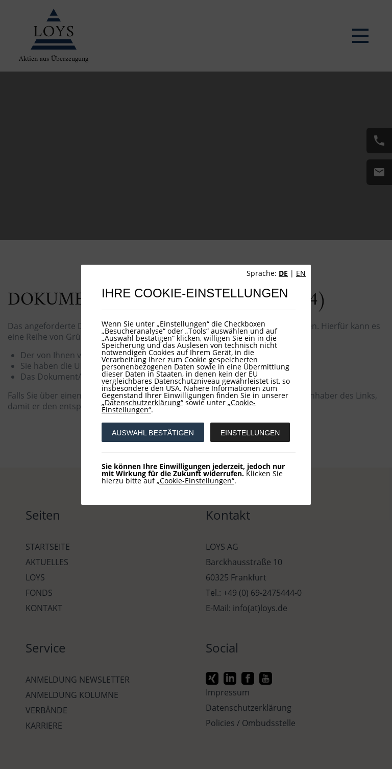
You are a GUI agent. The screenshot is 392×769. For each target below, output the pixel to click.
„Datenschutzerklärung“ (142, 402)
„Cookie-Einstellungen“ (195, 480)
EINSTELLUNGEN (250, 433)
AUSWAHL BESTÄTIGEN (153, 433)
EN (301, 273)
